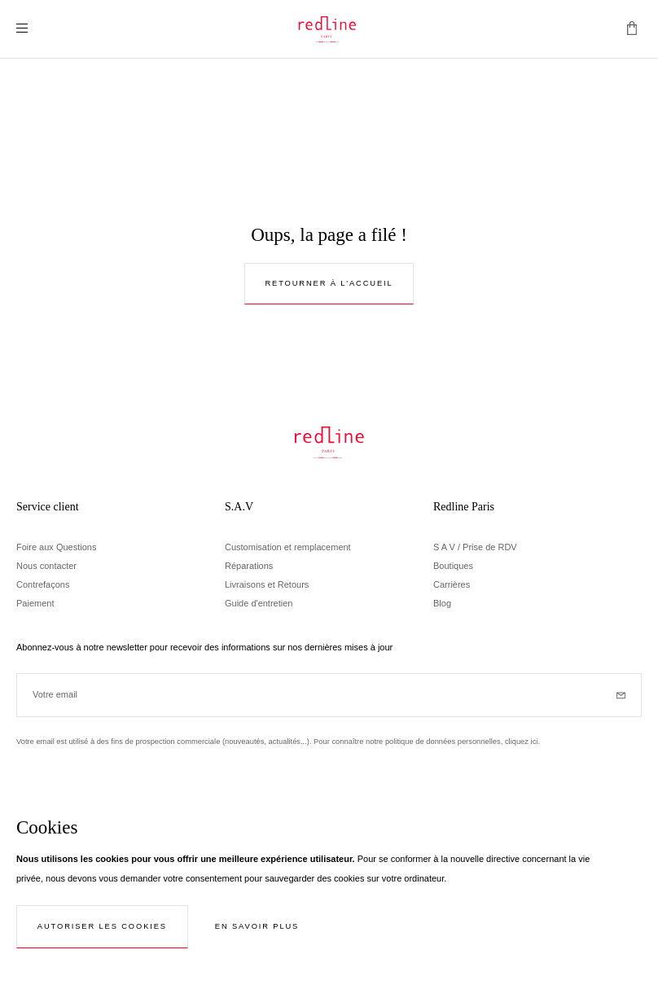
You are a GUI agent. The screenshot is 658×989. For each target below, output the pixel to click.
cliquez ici (521, 741)
